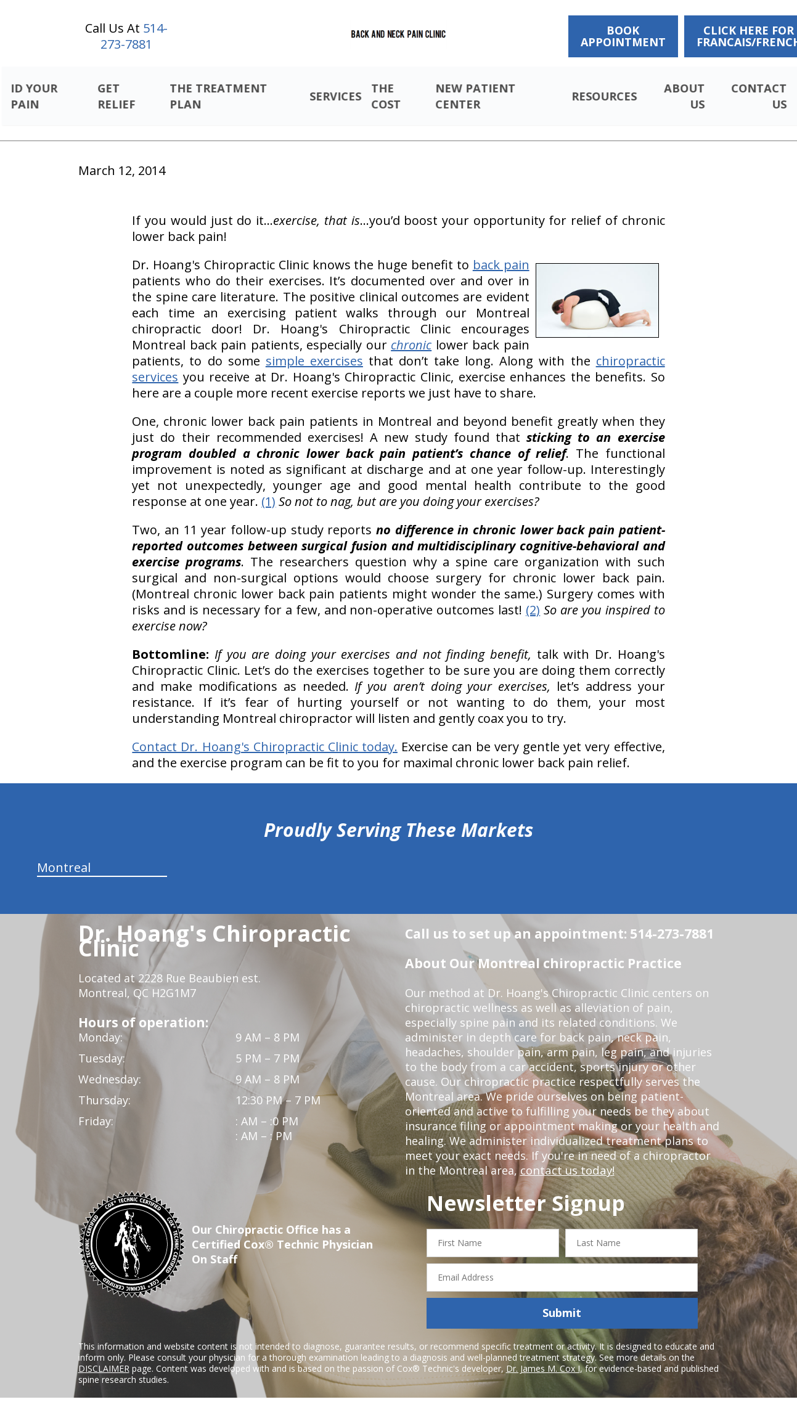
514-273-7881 (134, 36)
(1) (268, 487)
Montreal (64, 853)
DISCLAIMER (103, 1353)
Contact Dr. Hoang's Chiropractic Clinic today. (264, 732)
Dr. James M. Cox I (543, 1353)
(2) (533, 595)
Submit (561, 1298)
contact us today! (566, 1156)
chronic (411, 330)
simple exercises (314, 346)
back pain (501, 250)
